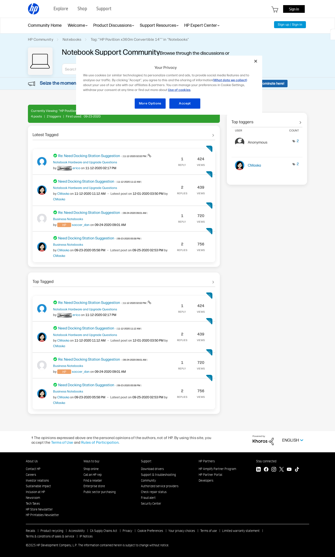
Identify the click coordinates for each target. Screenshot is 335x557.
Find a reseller (93, 480)
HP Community (40, 39)
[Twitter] (281, 470)
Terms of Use (62, 442)
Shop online (91, 469)
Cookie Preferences (150, 531)
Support (146, 461)
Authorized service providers (159, 486)
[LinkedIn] (258, 470)
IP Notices (86, 536)
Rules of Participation (100, 442)
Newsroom (33, 498)
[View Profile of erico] (76, 168)
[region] (169, 85)
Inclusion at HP (35, 492)
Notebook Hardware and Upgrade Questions (85, 162)
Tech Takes (33, 503)
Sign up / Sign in (290, 25)
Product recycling (51, 531)
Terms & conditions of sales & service (50, 536)
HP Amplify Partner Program (217, 469)
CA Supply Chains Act (103, 531)
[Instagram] (273, 470)
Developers (206, 480)
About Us (32, 461)
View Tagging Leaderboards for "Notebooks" (267, 120)
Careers (31, 475)
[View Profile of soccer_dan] (81, 225)
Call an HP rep (93, 475)
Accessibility (77, 531)
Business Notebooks (68, 219)
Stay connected (266, 461)
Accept (185, 103)
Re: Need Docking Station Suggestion (103, 156)
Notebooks (72, 39)
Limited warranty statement (241, 531)
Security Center (151, 503)
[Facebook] (266, 470)
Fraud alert (148, 498)
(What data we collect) (230, 80)
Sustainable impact (38, 486)
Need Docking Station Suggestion (100, 181)
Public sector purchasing (100, 492)
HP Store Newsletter (39, 509)
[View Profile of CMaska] (63, 194)
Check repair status (154, 492)
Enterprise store (94, 486)
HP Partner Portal (210, 475)
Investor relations (37, 480)
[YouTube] (289, 470)
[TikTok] (297, 470)
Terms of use (208, 531)
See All (124, 133)
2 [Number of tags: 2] (298, 141)
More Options (150, 103)
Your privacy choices (181, 531)
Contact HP (33, 469)
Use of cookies (179, 90)
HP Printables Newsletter (42, 515)
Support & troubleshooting (158, 475)
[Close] (256, 61)
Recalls (30, 531)
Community (148, 480)
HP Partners (207, 461)
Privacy (127, 531)
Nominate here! (272, 83)
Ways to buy (91, 461)
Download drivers (152, 469)
